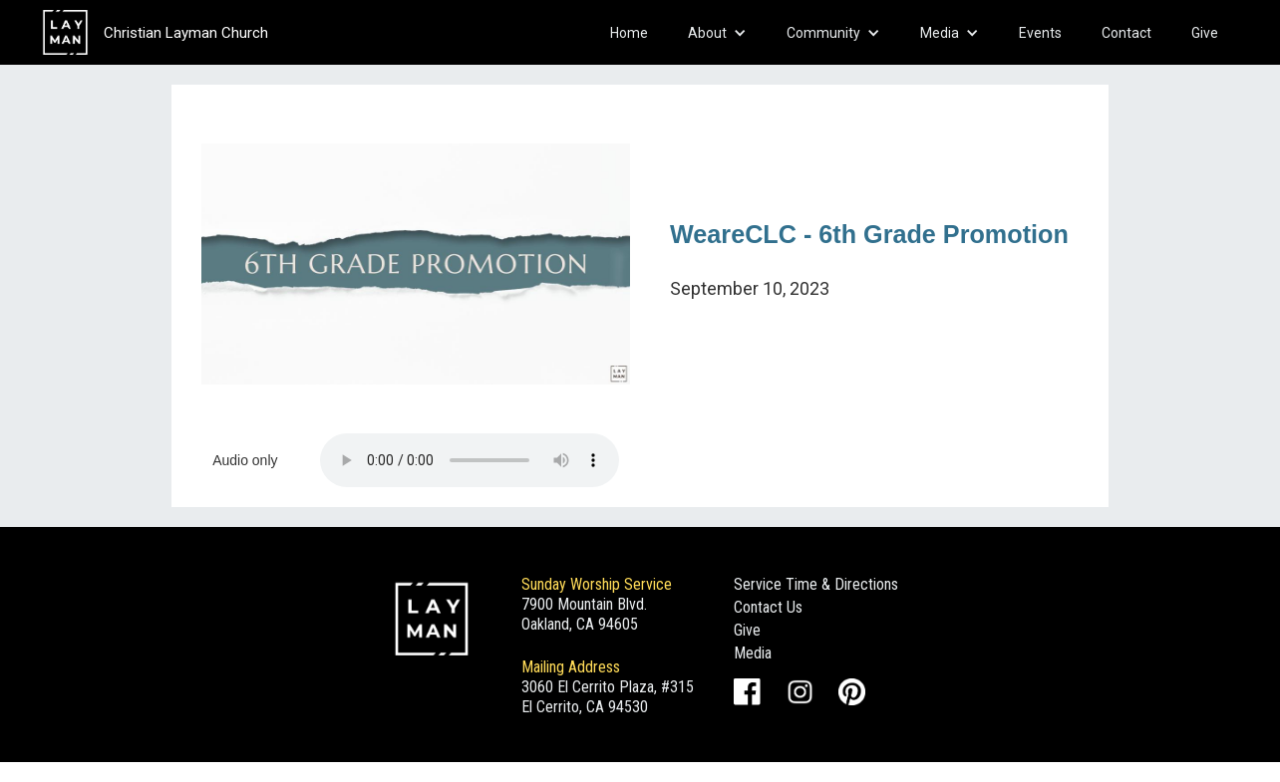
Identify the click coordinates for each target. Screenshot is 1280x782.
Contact (1126, 33)
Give (1204, 33)
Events (1040, 33)
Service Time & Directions (816, 584)
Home (629, 33)
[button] (717, 33)
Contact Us (768, 607)
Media (753, 653)
